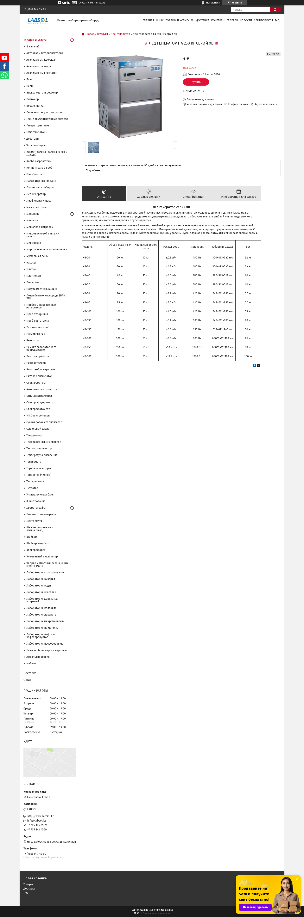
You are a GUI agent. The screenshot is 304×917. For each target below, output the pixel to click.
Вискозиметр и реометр (42, 92)
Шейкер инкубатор (38, 543)
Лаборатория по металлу (42, 627)
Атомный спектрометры (41, 389)
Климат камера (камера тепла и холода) (46, 153)
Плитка (31, 269)
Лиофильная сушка (38, 200)
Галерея (232, 20)
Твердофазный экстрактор (43, 442)
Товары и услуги (178, 20)
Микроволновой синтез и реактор (42, 235)
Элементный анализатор (42, 556)
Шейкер (31, 536)
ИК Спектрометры (38, 415)
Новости (246, 20)
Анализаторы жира (38, 66)
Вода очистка (34, 105)
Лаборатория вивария (40, 579)
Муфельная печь (37, 256)
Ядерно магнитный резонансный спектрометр (47, 565)
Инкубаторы (34, 174)
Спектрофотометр (38, 409)
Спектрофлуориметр (40, 402)
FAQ (277, 20)
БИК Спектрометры (39, 396)
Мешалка (32, 220)
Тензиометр (33, 461)
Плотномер (33, 275)
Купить (196, 82)
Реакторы (32, 340)
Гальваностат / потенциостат (45, 112)
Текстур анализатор (39, 448)
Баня (29, 79)
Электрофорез (36, 550)
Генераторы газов (37, 125)
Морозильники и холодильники (46, 249)
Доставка (202, 20)
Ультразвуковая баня (40, 494)
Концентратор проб (39, 167)
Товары (28, 884)
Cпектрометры (36, 382)
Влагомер (32, 99)
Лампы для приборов (40, 187)
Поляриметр (34, 282)
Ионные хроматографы (41, 514)
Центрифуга (34, 521)
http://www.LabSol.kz (40, 816)
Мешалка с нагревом (39, 227)
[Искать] (275, 9)
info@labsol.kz (36, 820)
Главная (148, 20)
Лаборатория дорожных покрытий (42, 600)
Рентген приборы (37, 356)
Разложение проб (37, 327)
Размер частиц (35, 334)
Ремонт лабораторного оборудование (41, 348)
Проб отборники (37, 314)
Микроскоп (33, 243)
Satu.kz (169, 909)
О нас (160, 20)
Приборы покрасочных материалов (41, 306)
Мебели (31, 663)
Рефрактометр (36, 363)
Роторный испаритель (40, 369)
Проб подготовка (37, 320)
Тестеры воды (35, 481)
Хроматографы (36, 507)
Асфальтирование (38, 657)
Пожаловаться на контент (157, 913)
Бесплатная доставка (200, 99)
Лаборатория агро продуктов (45, 572)
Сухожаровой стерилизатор (44, 422)
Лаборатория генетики (41, 592)
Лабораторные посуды (41, 181)
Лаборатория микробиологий (45, 621)
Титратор (32, 488)
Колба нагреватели (38, 161)
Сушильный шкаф (37, 428)
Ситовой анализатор (39, 376)
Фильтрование (35, 501)
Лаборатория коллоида (41, 608)
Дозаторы (32, 138)
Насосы (31, 262)
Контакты (218, 20)
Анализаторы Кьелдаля (41, 59)
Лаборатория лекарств (41, 614)
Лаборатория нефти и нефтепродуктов (40, 636)
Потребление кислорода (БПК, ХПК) (46, 297)
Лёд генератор (120, 34)
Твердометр (34, 435)
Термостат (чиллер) (38, 475)
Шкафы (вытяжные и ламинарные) (39, 529)
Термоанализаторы (38, 468)
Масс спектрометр (38, 207)
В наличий (32, 46)
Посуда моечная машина (41, 289)
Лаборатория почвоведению (44, 643)
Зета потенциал (36, 145)
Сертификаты (263, 20)
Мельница (32, 214)
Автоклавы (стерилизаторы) (44, 53)
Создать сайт (86, 2)
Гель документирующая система (47, 119)
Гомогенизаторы (37, 132)
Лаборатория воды (38, 585)
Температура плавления (41, 455)
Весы (29, 86)
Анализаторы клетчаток (41, 73)
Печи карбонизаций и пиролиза (46, 650)
